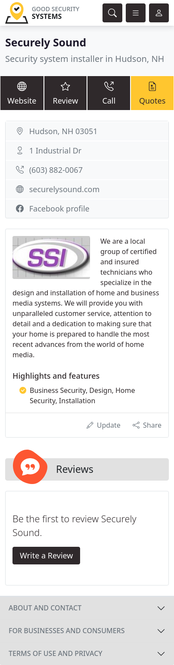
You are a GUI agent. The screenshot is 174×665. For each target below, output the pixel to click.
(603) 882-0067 (56, 170)
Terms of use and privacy (56, 653)
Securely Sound (45, 42)
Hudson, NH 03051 (63, 131)
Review (65, 93)
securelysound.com (64, 189)
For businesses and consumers (66, 630)
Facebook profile (59, 208)
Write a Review (46, 555)
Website (22, 93)
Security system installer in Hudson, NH (84, 58)
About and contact (45, 608)
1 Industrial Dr (55, 150)
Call (108, 93)
